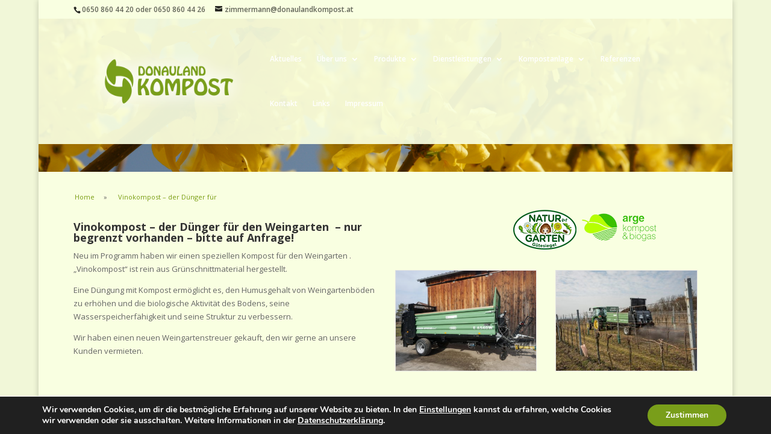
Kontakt (284, 103)
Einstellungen (445, 409)
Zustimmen (687, 415)
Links (321, 103)
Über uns (332, 59)
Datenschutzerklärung (340, 420)
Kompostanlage (546, 59)
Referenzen (620, 59)
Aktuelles (286, 59)
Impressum (364, 103)
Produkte (390, 59)
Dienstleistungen (462, 59)
